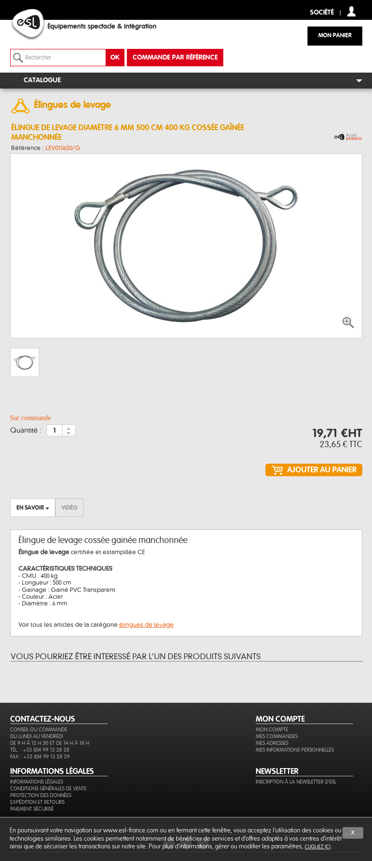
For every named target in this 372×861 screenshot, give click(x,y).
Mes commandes (276, 736)
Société (322, 13)
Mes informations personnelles (295, 750)
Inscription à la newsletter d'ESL (296, 782)
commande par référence (175, 57)
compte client (351, 11)
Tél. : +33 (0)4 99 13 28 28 (39, 750)
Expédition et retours (37, 802)
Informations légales (36, 782)
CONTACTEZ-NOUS (42, 719)
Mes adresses (272, 743)
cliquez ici (317, 846)
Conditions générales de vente (48, 788)
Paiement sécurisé (32, 809)
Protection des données (40, 795)
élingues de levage (146, 625)
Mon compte (272, 729)
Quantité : (26, 430)
